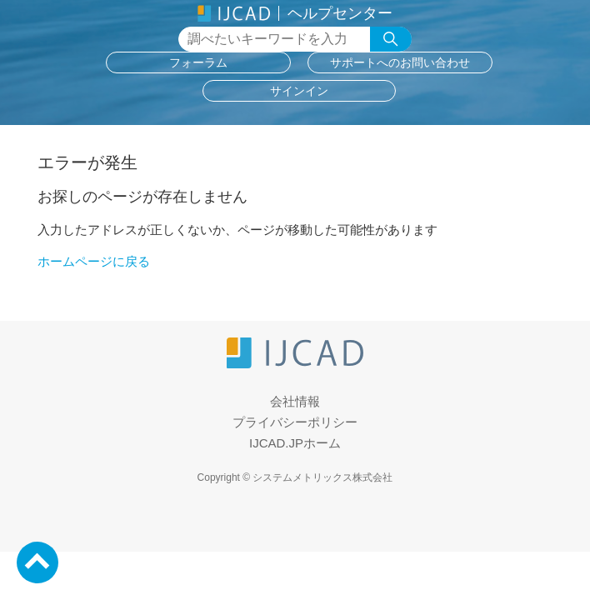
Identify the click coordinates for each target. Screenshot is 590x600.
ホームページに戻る (94, 261)
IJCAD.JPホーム (295, 443)
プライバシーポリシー (295, 422)
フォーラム (198, 62)
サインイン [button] (299, 91)
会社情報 (295, 401)
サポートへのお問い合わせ (400, 62)
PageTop (37, 562)
